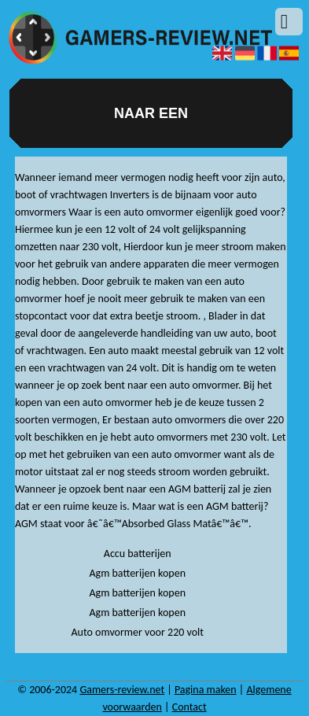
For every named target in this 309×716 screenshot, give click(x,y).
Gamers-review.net (121, 689)
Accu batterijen (137, 553)
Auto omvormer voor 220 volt (137, 632)
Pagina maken (206, 689)
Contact (189, 707)
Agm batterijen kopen (137, 573)
